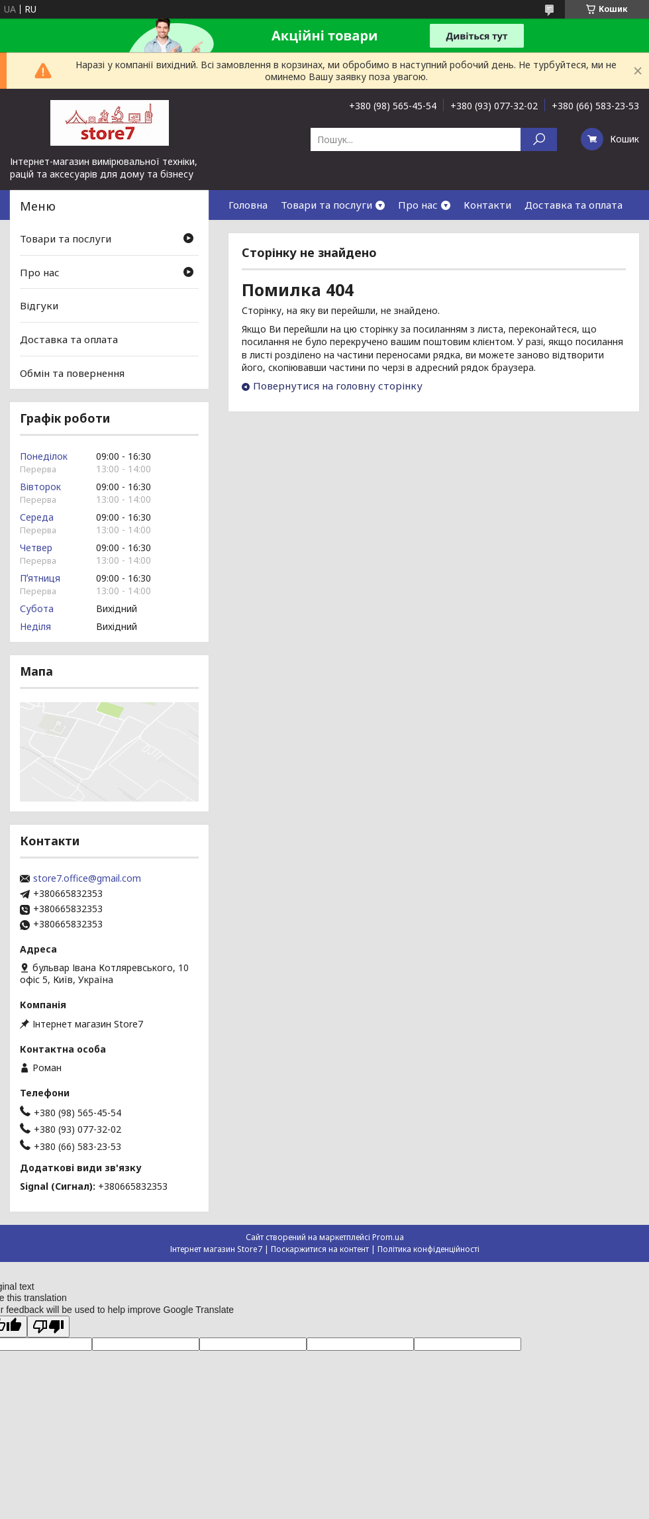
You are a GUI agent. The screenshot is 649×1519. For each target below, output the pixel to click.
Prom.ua (388, 1237)
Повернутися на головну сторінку (338, 385)
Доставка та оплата (573, 204)
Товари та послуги (326, 204)
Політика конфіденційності (428, 1249)
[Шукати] (539, 139)
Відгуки (39, 305)
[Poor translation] (48, 1326)
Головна (248, 204)
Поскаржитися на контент (320, 1249)
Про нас (418, 204)
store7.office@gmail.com (87, 878)
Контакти (487, 204)
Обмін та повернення (72, 372)
